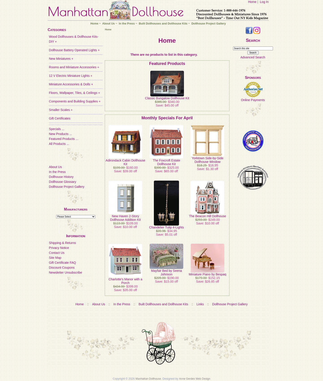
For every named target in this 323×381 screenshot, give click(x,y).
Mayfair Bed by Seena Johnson (166, 272)
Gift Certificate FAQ (62, 262)
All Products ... (59, 144)
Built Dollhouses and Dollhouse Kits (163, 23)
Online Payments (253, 100)
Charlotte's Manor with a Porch (125, 281)
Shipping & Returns (62, 243)
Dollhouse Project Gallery (208, 23)
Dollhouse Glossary (62, 182)
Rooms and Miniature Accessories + (74, 67)
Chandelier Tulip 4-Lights (166, 227)
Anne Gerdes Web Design (194, 378)
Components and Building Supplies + (74, 101)
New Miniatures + (61, 58)
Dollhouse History (61, 177)
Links (200, 304)
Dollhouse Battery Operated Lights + (74, 50)
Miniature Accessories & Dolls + (71, 84)
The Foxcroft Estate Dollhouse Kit (166, 162)
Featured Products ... (63, 139)
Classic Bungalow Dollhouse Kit (167, 98)
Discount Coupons (61, 267)
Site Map (55, 257)
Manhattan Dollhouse (148, 378)
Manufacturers (75, 209)
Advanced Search (252, 57)
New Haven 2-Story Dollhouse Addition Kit (125, 218)
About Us (108, 23)
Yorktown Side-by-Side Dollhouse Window (207, 160)
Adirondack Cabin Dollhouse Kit (125, 162)
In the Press (127, 23)
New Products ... (60, 134)
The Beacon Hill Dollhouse (207, 216)
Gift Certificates (59, 118)
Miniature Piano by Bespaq (207, 274)
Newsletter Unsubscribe (65, 272)
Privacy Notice (59, 248)
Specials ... (56, 129)
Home (252, 2)
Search (253, 40)
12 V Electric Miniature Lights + (70, 76)
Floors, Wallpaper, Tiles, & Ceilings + (74, 93)
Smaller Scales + (60, 110)
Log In (264, 2)
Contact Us (56, 253)
